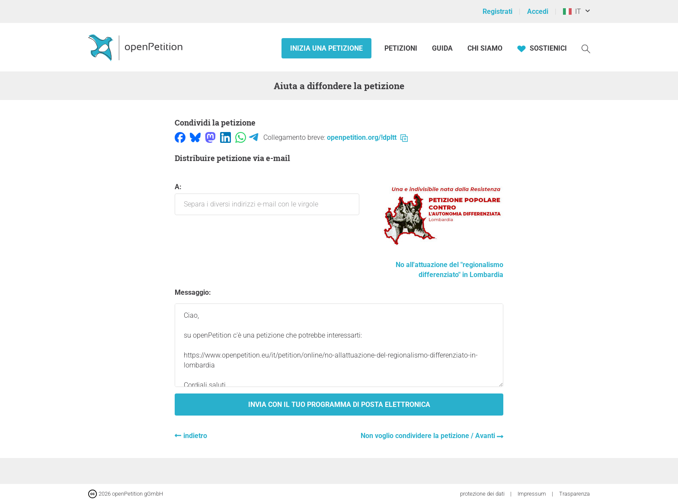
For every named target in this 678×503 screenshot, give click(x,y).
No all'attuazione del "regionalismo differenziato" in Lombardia (442, 265)
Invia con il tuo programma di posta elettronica (339, 404)
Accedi (537, 11)
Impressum (532, 493)
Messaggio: (193, 292)
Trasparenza (574, 493)
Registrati (497, 11)
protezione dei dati (483, 493)
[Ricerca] (586, 48)
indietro (195, 436)
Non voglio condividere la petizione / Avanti (429, 436)
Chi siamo (484, 48)
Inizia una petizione (326, 48)
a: (267, 199)
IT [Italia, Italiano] (572, 11)
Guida (442, 48)
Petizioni (401, 48)
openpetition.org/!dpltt (367, 137)
